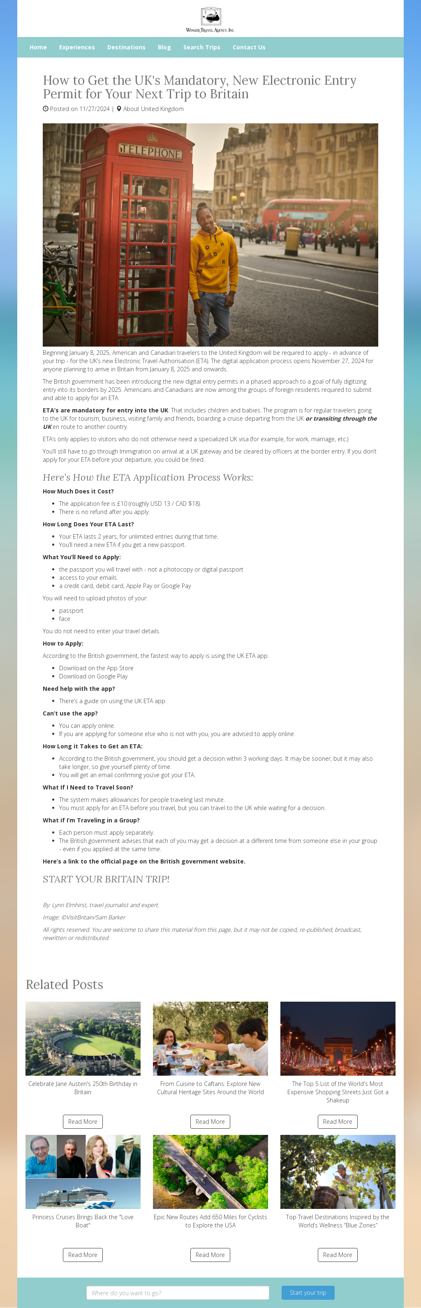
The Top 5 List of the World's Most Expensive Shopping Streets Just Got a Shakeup (338, 1053)
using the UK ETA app (137, 701)
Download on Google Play (94, 676)
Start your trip (308, 1292)
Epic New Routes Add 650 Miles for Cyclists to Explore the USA (210, 1182)
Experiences (77, 47)
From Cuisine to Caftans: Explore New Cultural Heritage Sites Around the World (210, 1049)
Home (38, 47)
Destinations (126, 47)
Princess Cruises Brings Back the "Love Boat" (83, 1182)
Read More (82, 1121)
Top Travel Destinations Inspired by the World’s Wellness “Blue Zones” (338, 1182)
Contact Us (249, 47)
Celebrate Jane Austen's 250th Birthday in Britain (83, 1049)
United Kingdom (162, 109)
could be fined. (185, 459)
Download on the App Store (96, 668)
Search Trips (201, 47)
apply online (98, 725)
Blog (164, 47)
